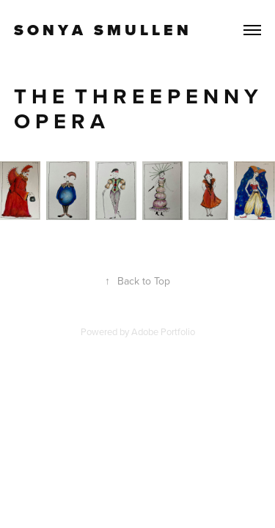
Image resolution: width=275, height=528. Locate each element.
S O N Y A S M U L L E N (101, 29)
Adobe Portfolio (163, 331)
